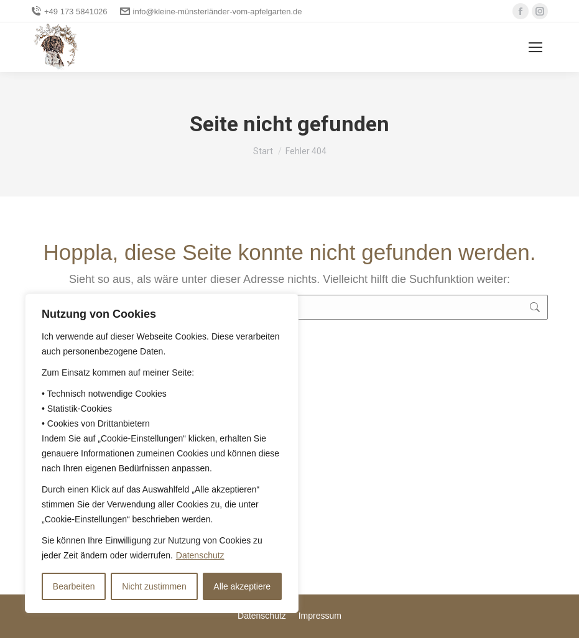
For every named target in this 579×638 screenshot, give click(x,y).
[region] (162, 453)
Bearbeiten (74, 586)
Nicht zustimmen (154, 586)
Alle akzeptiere (242, 586)
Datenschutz (200, 555)
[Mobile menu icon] (535, 47)
